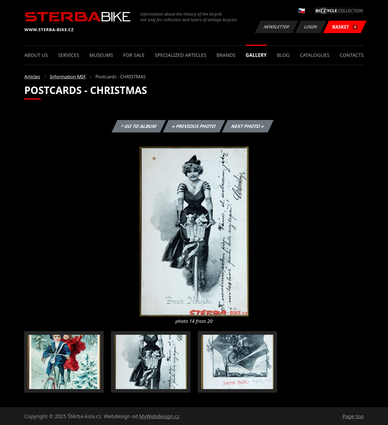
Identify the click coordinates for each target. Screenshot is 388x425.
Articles (32, 76)
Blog (283, 55)
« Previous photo (194, 126)
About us (36, 55)
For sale (134, 55)
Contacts (352, 55)
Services (68, 55)
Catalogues (314, 55)
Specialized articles (180, 55)
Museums (101, 55)
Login (310, 26)
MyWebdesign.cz (159, 416)
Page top (353, 416)
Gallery (256, 55)
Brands (225, 55)
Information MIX (67, 76)
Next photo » (248, 126)
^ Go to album (138, 126)
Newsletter (276, 26)
